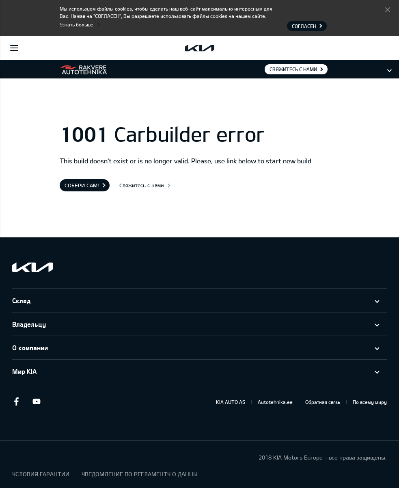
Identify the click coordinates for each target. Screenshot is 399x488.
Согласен (387, 9)
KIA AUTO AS (230, 402)
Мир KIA (24, 371)
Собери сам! (82, 185)
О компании (30, 347)
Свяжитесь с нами (293, 69)
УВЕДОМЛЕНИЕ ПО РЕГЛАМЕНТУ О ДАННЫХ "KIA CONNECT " (142, 474)
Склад (21, 300)
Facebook (16, 401)
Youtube (36, 401)
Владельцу (29, 324)
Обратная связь (322, 402)
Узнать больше (76, 24)
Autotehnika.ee (275, 402)
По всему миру (370, 402)
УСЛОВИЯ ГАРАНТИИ (40, 474)
